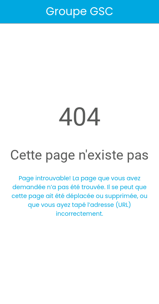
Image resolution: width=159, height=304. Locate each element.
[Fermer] (12, 12)
